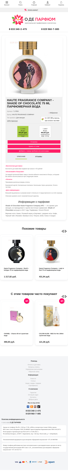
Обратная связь (34, 371)
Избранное (53, 113)
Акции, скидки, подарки (33, 383)
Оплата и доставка (34, 364)
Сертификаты (33, 385)
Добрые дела (33, 399)
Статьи (33, 381)
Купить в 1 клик (34, 146)
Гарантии (33, 392)
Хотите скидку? (33, 10)
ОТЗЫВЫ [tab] (38, 156)
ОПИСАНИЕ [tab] (21, 156)
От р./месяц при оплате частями (52, 119)
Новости (33, 378)
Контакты (33, 397)
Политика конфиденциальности (13, 419)
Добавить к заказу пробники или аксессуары (34, 151)
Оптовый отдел (33, 395)
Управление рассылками (34, 369)
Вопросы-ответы (33, 367)
